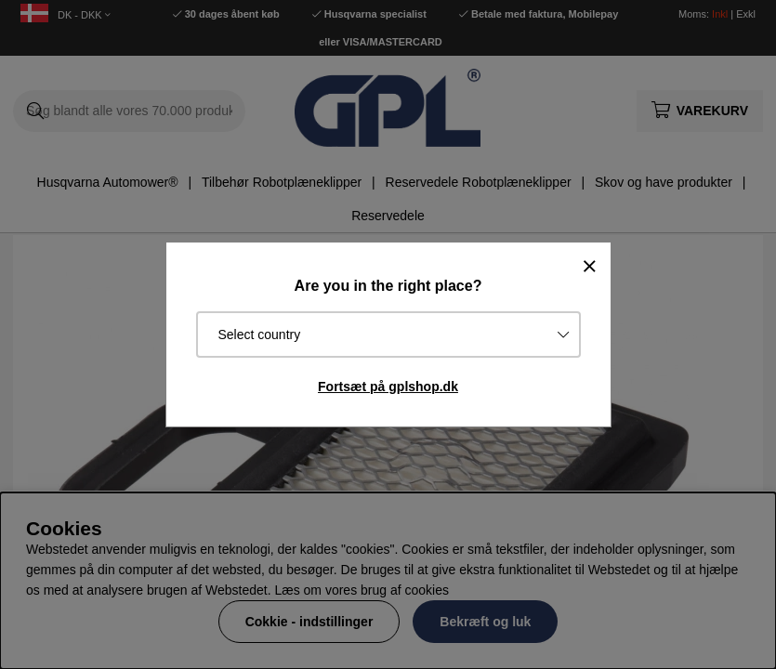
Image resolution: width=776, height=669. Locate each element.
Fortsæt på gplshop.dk (388, 386)
